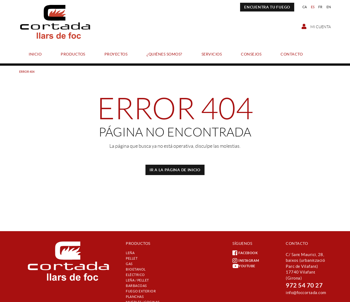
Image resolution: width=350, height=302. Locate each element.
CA (304, 7)
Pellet (132, 258)
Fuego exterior (141, 291)
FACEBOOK (245, 253)
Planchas (135, 296)
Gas (129, 264)
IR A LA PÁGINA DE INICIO (175, 170)
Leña (130, 253)
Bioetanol (136, 269)
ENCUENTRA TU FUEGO (267, 7)
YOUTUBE (243, 266)
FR (320, 7)
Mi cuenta (316, 26)
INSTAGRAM (245, 260)
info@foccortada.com (306, 292)
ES (313, 7)
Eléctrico (135, 275)
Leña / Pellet (137, 280)
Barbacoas (136, 286)
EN (328, 7)
